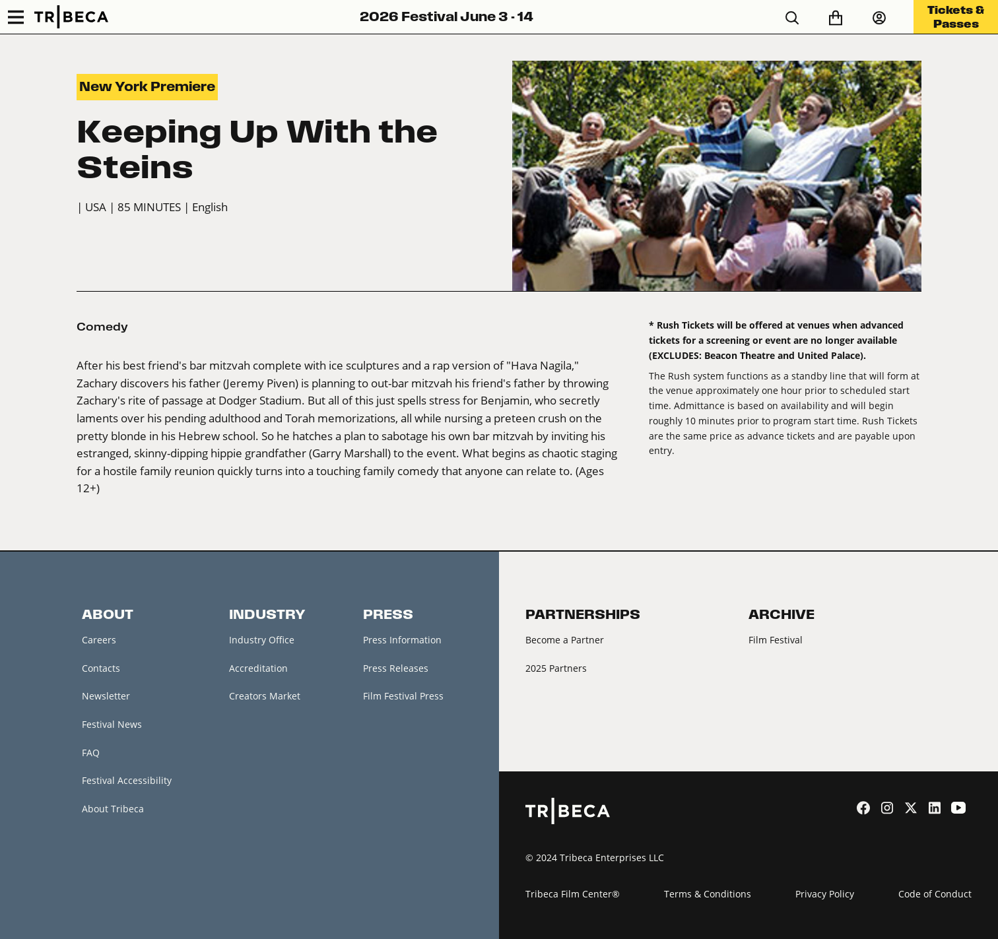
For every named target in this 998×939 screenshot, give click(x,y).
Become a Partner (564, 639)
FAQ (91, 752)
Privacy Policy (824, 894)
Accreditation (258, 668)
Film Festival (775, 639)
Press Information (402, 639)
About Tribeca (113, 808)
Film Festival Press (403, 696)
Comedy (102, 327)
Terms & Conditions (707, 894)
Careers (99, 639)
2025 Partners (556, 668)
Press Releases (395, 668)
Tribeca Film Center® (572, 894)
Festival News (112, 724)
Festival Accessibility (127, 780)
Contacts (101, 668)
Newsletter (106, 696)
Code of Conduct (935, 894)
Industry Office (261, 639)
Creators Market (264, 696)
